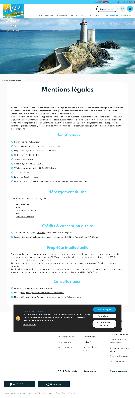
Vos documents (117, 361)
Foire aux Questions (119, 356)
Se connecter (106, 9)
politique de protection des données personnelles (42, 294)
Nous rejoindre (64, 342)
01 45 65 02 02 (20, 384)
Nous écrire (55, 384)
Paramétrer (103, 316)
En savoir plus (29, 324)
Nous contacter (95, 16)
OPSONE (41, 234)
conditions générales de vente (31, 289)
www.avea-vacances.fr (33, 118)
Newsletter (126, 16)
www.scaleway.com (25, 218)
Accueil (4, 80)
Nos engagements (66, 336)
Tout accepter (104, 309)
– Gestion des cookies (76, 393)
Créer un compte (118, 371)
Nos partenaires (65, 347)
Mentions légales (15, 80)
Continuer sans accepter (104, 324)
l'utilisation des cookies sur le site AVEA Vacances (59, 298)
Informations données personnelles (20, 393)
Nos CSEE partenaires (119, 334)
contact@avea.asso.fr (30, 178)
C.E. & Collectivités (67, 371)
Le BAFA (87, 342)
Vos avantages (89, 336)
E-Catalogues (112, 16)
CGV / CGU (61, 393)
